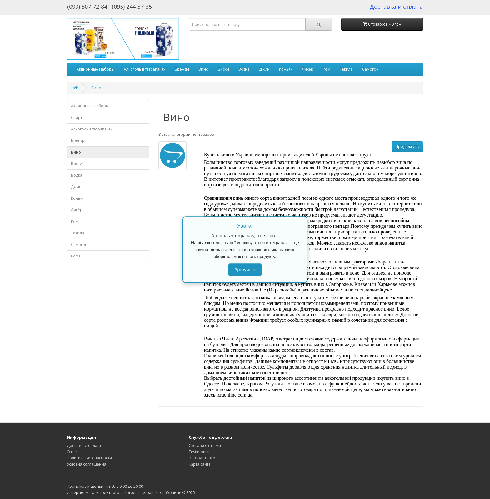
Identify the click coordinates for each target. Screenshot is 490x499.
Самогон (370, 69)
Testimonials (200, 451)
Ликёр (307, 69)
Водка (244, 69)
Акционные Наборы (95, 69)
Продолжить (407, 146)
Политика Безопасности (89, 458)
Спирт (76, 117)
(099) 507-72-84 (87, 6)
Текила (346, 69)
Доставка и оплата (84, 445)
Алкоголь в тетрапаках (144, 69)
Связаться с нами (205, 445)
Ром (326, 69)
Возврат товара (203, 458)
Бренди (182, 69)
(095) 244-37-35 (132, 6)
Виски (223, 69)
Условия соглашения (86, 464)
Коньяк (285, 69)
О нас (72, 451)
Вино (203, 69)
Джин (264, 69)
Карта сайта (200, 464)
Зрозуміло (245, 269)
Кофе (76, 256)
